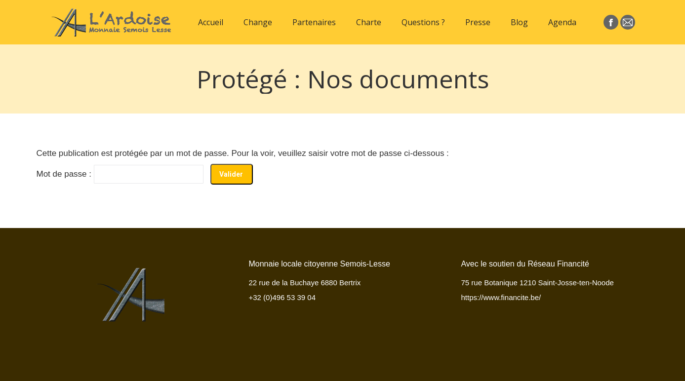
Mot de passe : (120, 174)
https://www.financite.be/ (501, 297)
